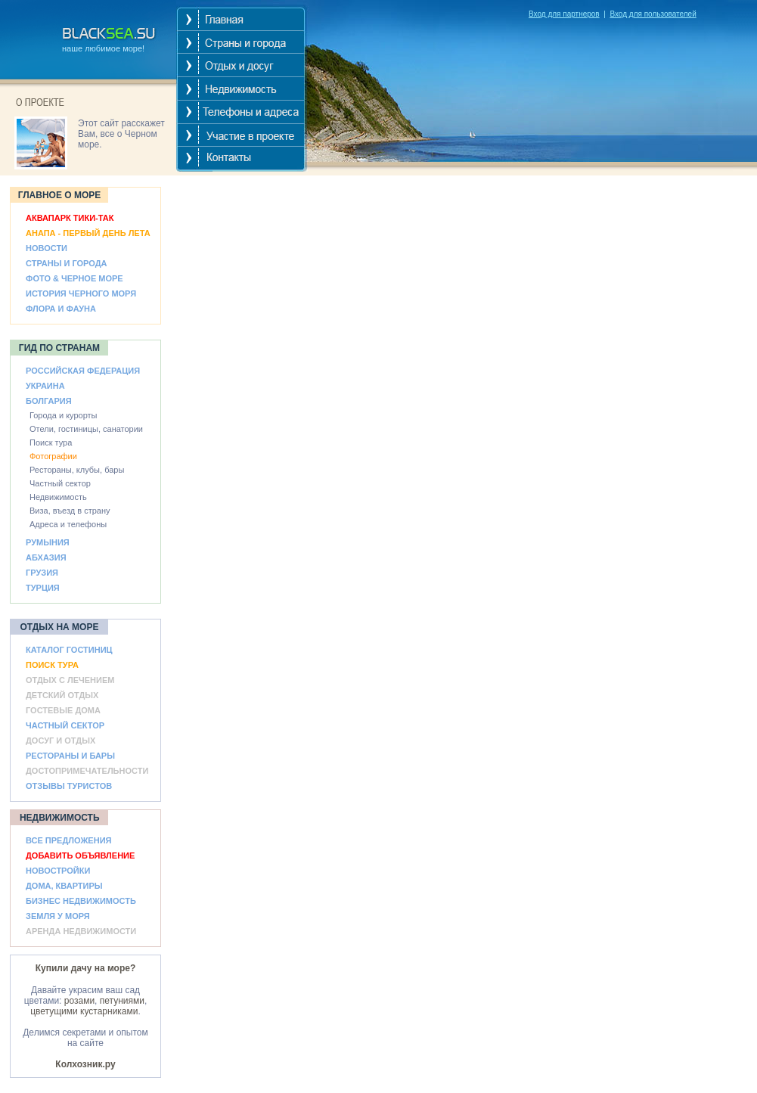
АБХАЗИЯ (46, 557)
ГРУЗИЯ (42, 572)
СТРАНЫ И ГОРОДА (66, 263)
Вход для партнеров (564, 14)
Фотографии (53, 456)
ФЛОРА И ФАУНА (61, 308)
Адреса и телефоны (68, 524)
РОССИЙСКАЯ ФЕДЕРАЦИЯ (83, 370)
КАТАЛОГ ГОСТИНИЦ (69, 649)
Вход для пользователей (653, 14)
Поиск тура (50, 442)
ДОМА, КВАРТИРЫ (64, 885)
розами (79, 1000)
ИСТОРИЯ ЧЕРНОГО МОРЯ (81, 293)
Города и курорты (63, 415)
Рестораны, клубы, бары (76, 469)
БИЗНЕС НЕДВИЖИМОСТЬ (81, 900)
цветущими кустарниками (84, 1011)
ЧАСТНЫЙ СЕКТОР (65, 725)
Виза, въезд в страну (69, 510)
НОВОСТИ (46, 248)
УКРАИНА (45, 385)
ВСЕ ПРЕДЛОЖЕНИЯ (68, 840)
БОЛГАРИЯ (49, 400)
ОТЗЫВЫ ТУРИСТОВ (69, 785)
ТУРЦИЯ (43, 587)
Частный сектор (60, 483)
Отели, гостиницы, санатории (86, 428)
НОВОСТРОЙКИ (58, 870)
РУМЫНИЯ (48, 542)
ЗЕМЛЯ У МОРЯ (58, 916)
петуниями (122, 1000)
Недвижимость (58, 496)
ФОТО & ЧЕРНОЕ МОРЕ (74, 278)
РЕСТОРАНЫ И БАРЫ (70, 755)
